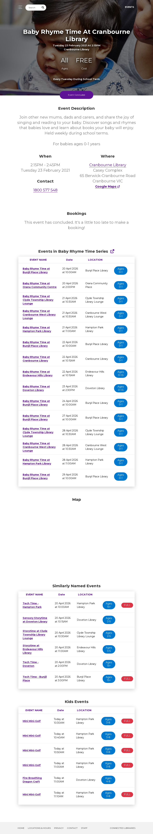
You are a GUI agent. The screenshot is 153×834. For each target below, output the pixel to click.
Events (129, 7)
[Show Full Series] (112, 251)
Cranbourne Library (107, 165)
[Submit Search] (43, 8)
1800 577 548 (45, 190)
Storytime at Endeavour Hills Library (32, 649)
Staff (84, 828)
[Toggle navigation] (19, 7)
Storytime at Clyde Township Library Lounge (34, 634)
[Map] (76, 539)
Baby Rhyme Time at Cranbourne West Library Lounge (37, 314)
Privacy (59, 828)
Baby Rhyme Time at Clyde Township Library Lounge (36, 300)
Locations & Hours (39, 828)
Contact (72, 828)
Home (21, 828)
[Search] (32, 8)
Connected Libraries (122, 828)
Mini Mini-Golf (31, 721)
